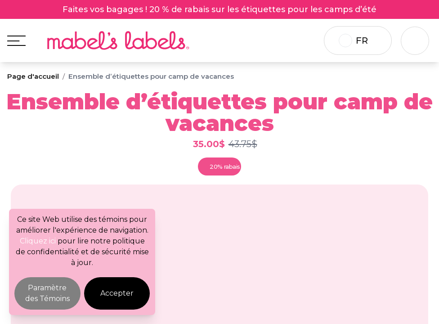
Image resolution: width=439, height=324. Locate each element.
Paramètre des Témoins (47, 293)
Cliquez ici (38, 241)
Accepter (117, 293)
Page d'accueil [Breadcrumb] (33, 76)
